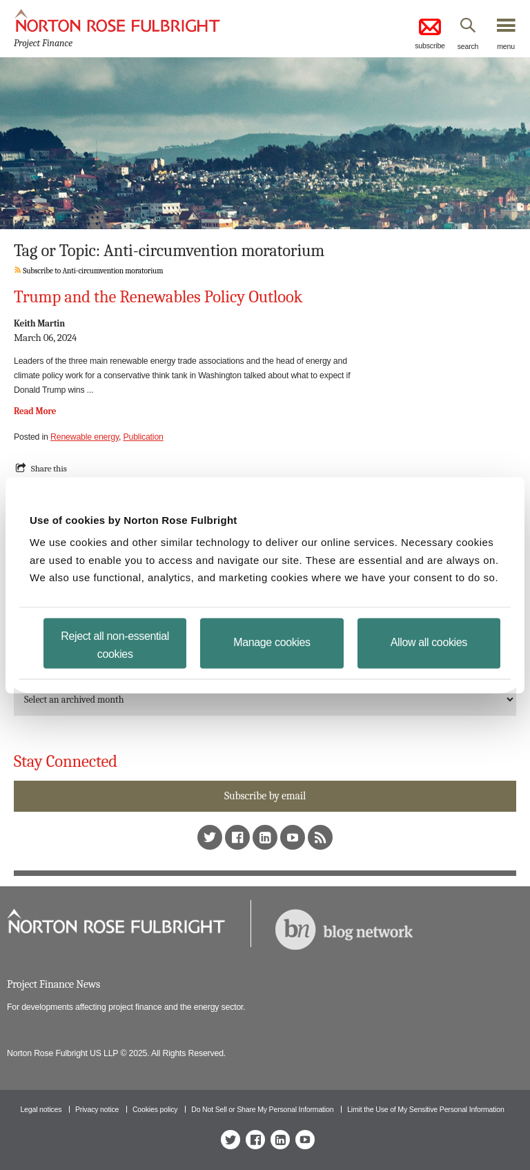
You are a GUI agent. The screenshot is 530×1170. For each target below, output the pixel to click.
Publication (143, 437)
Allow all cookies (429, 641)
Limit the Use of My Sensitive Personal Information (425, 1109)
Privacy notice (97, 1109)
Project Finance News (53, 984)
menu (506, 46)
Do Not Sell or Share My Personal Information (262, 1109)
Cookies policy (155, 1109)
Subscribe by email (265, 796)
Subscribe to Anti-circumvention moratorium (88, 270)
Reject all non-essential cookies (115, 644)
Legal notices (40, 1109)
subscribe (430, 33)
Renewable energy (84, 437)
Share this (49, 468)
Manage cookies (271, 641)
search (468, 46)
